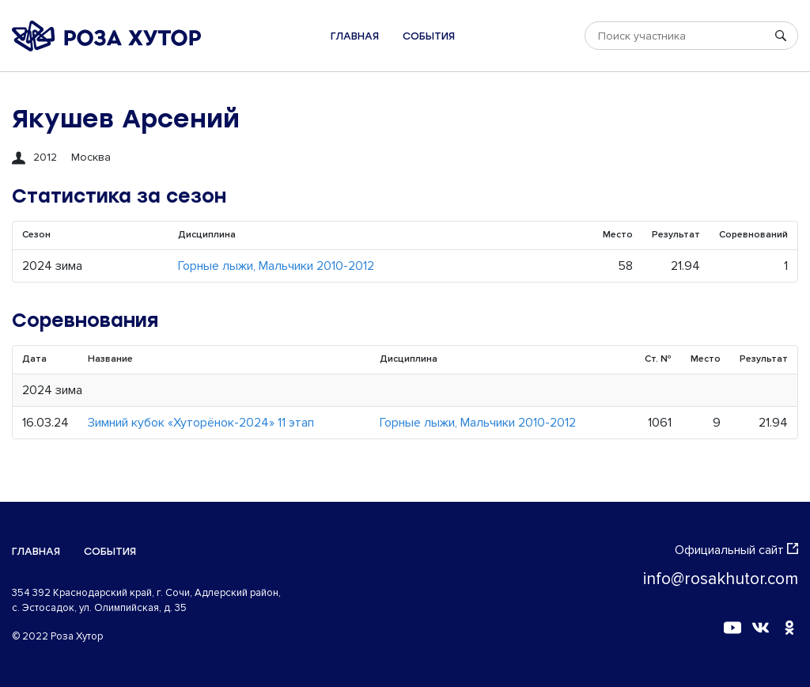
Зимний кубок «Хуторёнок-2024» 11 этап (201, 423)
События (429, 36)
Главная (355, 36)
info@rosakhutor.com (720, 579)
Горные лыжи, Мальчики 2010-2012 (276, 266)
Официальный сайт (736, 550)
